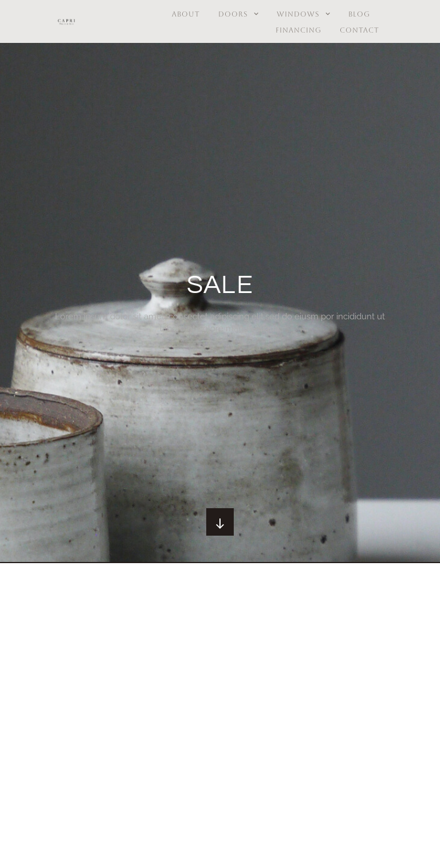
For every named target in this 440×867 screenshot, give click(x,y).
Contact (359, 30)
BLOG (359, 14)
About (186, 14)
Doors (238, 14)
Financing (298, 30)
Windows (303, 14)
